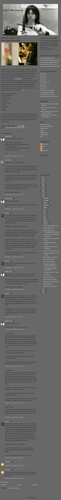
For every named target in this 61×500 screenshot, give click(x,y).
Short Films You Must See (46, 126)
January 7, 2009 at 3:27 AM (14, 194)
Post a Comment (5, 482)
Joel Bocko (7, 461)
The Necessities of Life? (49, 228)
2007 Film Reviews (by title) (47, 94)
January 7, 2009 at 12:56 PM (14, 289)
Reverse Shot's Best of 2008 (10, 40)
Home (19, 484)
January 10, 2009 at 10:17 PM (14, 465)
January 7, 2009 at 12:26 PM (14, 267)
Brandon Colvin (8, 136)
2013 (43, 186)
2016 (43, 179)
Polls (41, 136)
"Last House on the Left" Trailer (50, 272)
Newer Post (3, 484)
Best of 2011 (43, 78)
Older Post (35, 484)
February (46, 221)
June (45, 212)
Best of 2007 (43, 88)
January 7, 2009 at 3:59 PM (14, 366)
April (45, 216)
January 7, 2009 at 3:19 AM (14, 156)
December (46, 198)
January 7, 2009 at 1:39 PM (14, 317)
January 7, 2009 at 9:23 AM (14, 209)
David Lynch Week (44, 124)
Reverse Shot (18, 78)
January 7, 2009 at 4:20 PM (14, 403)
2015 (43, 182)
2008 (43, 289)
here (22, 90)
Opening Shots (43, 132)
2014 (43, 184)
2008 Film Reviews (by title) (47, 92)
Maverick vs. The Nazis (48, 277)
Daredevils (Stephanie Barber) (47, 58)
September (46, 205)
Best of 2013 (43, 74)
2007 (43, 292)
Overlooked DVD (44, 134)
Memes (42, 130)
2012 (43, 189)
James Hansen (8, 160)
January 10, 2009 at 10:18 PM (14, 478)
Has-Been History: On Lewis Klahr (48, 64)
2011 (43, 191)
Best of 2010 (43, 80)
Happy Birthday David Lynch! (50, 257)
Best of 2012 (43, 76)
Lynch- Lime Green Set (48, 259)
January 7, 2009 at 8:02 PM (14, 457)
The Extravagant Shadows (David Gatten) (50, 60)
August (45, 207)
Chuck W (7, 213)
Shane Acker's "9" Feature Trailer (51, 281)
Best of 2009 (43, 84)
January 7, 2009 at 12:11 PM (14, 257)
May (45, 214)
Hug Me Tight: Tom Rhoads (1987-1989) (50, 66)
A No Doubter (46, 274)
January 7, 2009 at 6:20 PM (14, 417)
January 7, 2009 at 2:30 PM (14, 329)
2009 (43, 196)
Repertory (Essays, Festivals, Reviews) (49, 96)
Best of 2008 (43, 86)
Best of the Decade (44, 82)
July (45, 209)
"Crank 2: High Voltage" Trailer (50, 225)
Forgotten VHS (43, 128)
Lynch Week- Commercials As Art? (51, 250)
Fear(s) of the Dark (47, 284)
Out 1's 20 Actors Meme (49, 261)
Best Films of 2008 (11, 127)
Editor (42, 148)
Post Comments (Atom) (12, 488)
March (45, 219)
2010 (43, 193)
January (46, 223)
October (46, 202)
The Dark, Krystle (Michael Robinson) (49, 62)
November (46, 200)
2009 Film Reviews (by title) (47, 90)
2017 (43, 177)
